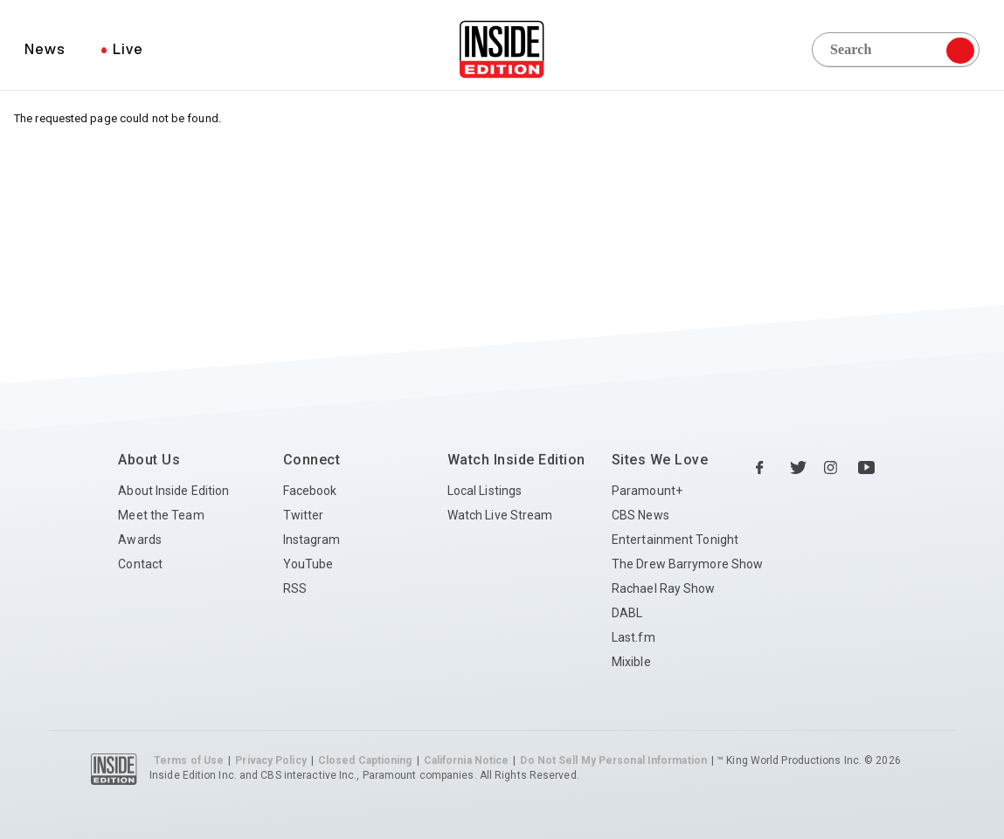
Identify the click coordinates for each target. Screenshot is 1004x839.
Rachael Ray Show (664, 588)
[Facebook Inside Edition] (764, 468)
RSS (295, 588)
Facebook (310, 491)
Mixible (631, 662)
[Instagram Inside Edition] (832, 468)
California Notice (466, 760)
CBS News (640, 515)
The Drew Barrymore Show (687, 564)
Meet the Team (161, 515)
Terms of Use (189, 760)
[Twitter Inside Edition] (798, 468)
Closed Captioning (365, 760)
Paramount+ (647, 491)
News (45, 49)
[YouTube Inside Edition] (867, 468)
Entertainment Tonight (675, 540)
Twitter (303, 515)
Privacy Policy (270, 760)
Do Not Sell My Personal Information (613, 760)
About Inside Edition (173, 491)
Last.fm (633, 637)
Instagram (312, 540)
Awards (140, 540)
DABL (627, 613)
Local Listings (484, 491)
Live (128, 49)
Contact (140, 564)
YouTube (308, 564)
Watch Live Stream (500, 515)
